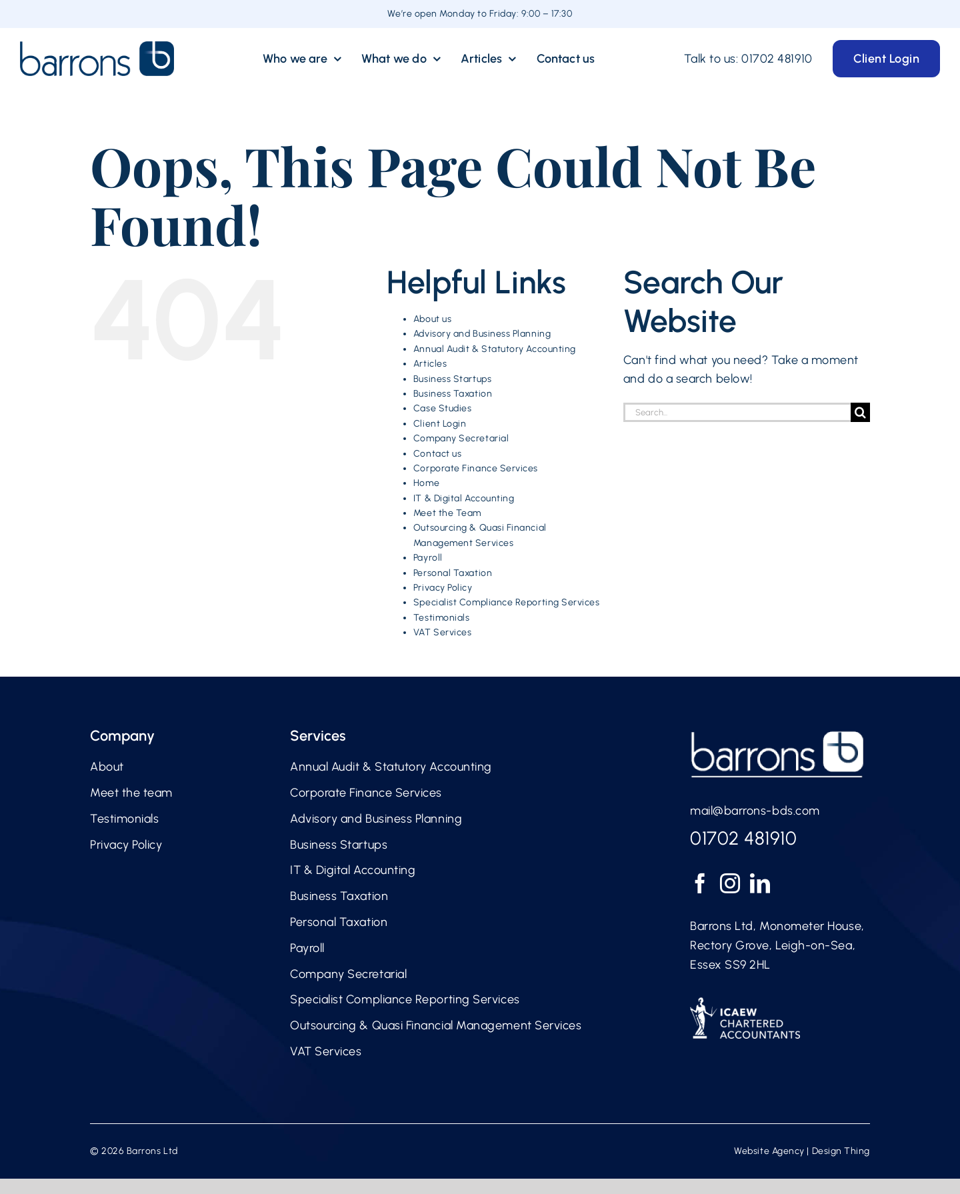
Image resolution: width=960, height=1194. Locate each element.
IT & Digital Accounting (463, 498)
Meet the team (131, 792)
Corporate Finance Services (475, 468)
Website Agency (769, 1151)
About (107, 766)
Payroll (428, 557)
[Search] (860, 412)
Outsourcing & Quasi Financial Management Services (435, 1025)
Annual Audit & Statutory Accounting (494, 349)
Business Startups (452, 379)
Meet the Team (447, 513)
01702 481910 (776, 58)
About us (432, 319)
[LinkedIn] (760, 883)
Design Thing (841, 1151)
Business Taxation (452, 393)
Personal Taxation (452, 573)
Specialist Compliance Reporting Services (506, 602)
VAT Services (442, 632)
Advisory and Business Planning (482, 333)
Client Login (439, 423)
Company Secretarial (461, 438)
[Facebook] (700, 883)
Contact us (437, 453)
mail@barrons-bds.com (755, 810)
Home (426, 483)
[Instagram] (730, 883)
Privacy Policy (443, 587)
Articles (430, 363)
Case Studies (442, 408)
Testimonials (441, 617)
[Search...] (737, 412)
